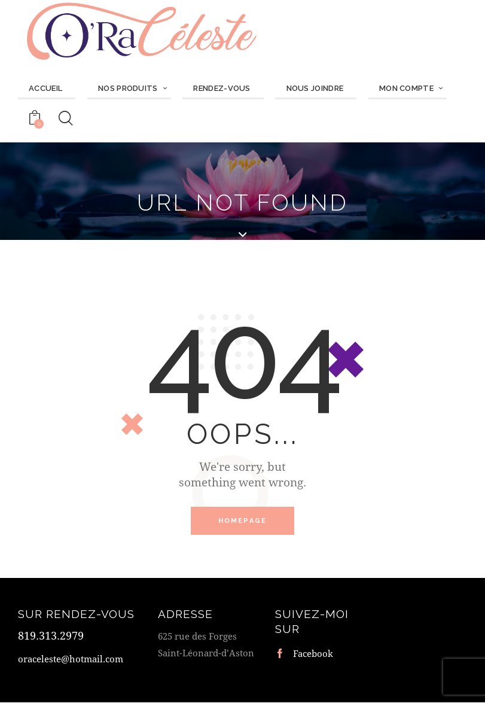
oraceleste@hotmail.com (70, 660)
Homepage (242, 521)
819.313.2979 (51, 636)
